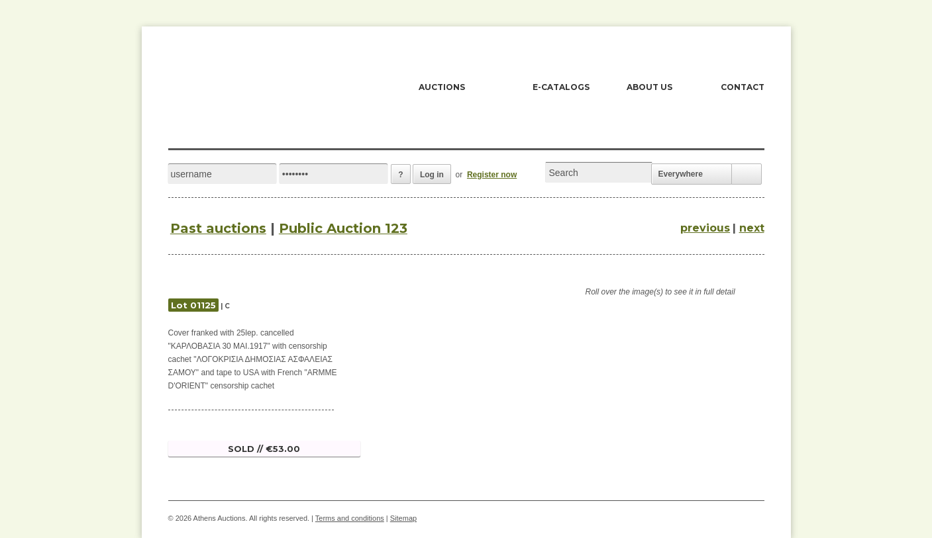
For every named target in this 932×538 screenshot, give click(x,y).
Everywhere (680, 174)
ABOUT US (649, 87)
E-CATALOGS (561, 87)
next (751, 228)
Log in (432, 174)
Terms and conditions (349, 518)
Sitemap (403, 518)
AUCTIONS (442, 87)
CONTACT (742, 87)
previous (705, 228)
